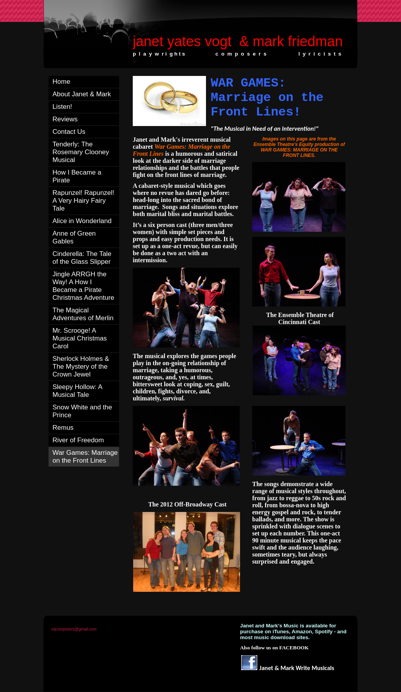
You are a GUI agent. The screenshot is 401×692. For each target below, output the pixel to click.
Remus (63, 427)
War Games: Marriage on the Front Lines (85, 456)
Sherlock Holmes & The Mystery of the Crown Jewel (80, 366)
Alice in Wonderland (82, 221)
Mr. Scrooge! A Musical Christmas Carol (79, 338)
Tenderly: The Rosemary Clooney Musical (80, 152)
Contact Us (68, 131)
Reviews (65, 119)
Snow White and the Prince (82, 411)
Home (61, 81)
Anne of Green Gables (74, 237)
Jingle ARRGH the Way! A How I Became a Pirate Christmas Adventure (83, 285)
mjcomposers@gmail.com (73, 629)
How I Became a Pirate (76, 176)
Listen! (62, 106)
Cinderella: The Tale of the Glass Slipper (82, 257)
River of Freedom (78, 440)
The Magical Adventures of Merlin (83, 314)
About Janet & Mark (81, 94)
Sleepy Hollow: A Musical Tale (77, 390)
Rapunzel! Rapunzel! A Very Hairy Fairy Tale (83, 200)
